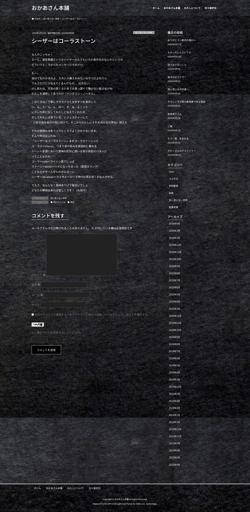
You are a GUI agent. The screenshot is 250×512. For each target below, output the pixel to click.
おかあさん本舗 (54, 488)
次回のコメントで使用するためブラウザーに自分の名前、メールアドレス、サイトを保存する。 (92, 314)
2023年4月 (174, 401)
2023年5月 (174, 393)
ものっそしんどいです (179, 52)
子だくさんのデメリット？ (182, 150)
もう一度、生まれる (178, 138)
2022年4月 (174, 464)
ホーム (37, 488)
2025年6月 (174, 287)
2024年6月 (174, 358)
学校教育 (173, 185)
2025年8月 (174, 273)
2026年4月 (174, 223)
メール (37, 295)
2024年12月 (175, 315)
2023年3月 (174, 408)
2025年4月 (174, 301)
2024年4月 (174, 372)
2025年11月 (175, 252)
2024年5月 (174, 365)
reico (171, 171)
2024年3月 (174, 379)
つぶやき (173, 178)
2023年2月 (174, 415)
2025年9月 (174, 266)
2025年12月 (175, 245)
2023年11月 (175, 386)
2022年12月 (175, 429)
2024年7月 (174, 351)
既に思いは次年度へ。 (179, 89)
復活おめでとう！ (177, 77)
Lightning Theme (125, 503)
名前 (36, 285)
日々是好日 (95, 488)
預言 (72, 202)
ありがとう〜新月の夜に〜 (182, 40)
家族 (171, 193)
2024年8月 (174, 344)
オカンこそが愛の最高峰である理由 (186, 101)
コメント (39, 275)
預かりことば (59, 202)
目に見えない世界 (143, 32)
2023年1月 (174, 422)
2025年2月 (174, 308)
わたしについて (75, 488)
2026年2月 (174, 237)
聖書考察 (173, 207)
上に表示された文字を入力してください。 (57, 332)
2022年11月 (175, 436)
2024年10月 (175, 330)
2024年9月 (174, 337)
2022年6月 (174, 450)
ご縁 (170, 126)
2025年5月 (174, 294)
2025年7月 (174, 280)
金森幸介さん (175, 114)
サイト (36, 305)
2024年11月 (175, 323)
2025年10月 (175, 259)
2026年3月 (174, 230)
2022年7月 (174, 443)
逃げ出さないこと (177, 64)
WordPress (109, 503)
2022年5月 (174, 457)
